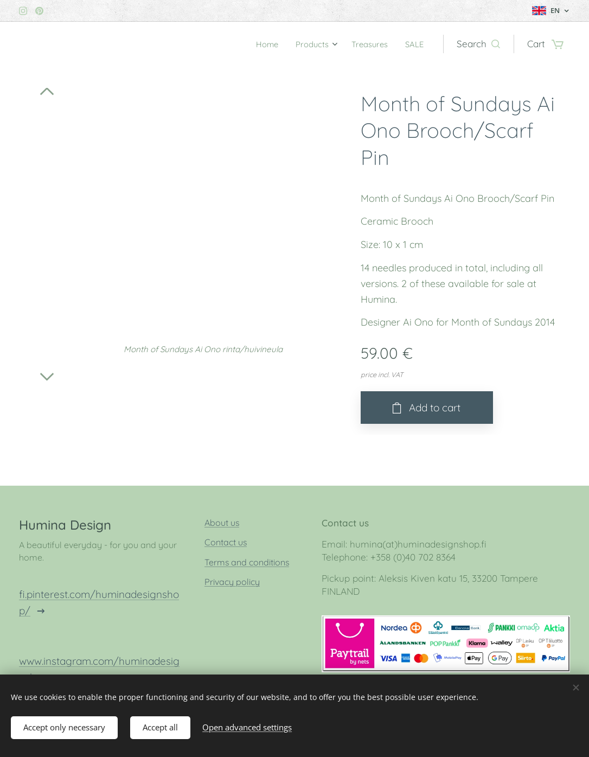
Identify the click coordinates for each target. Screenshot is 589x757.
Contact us (225, 542)
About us (221, 522)
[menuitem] (255, 44)
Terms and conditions (246, 562)
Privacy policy (232, 582)
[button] (478, 44)
